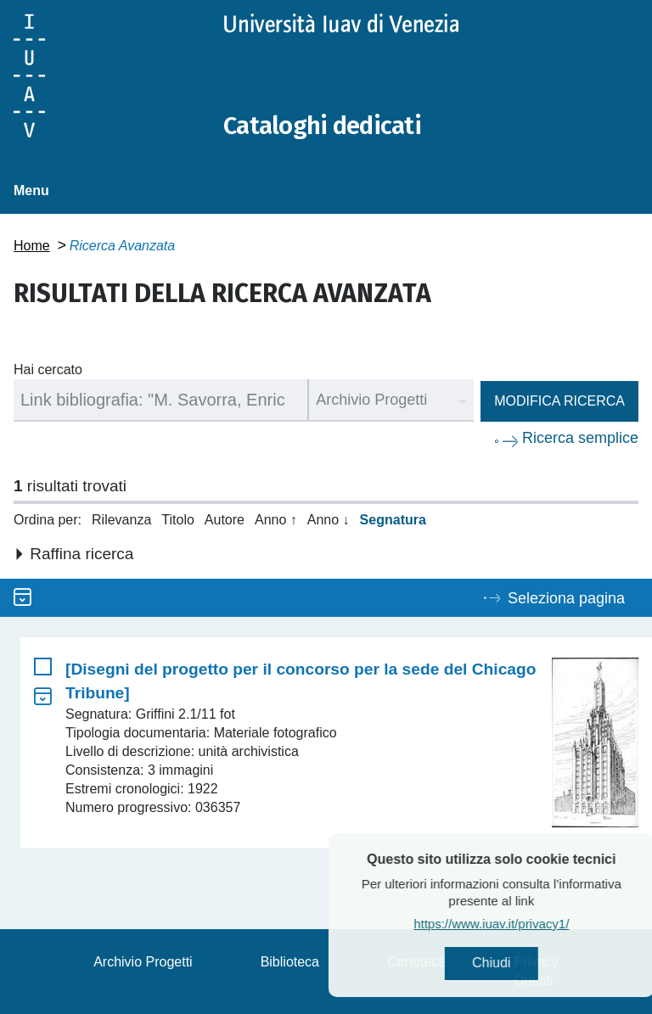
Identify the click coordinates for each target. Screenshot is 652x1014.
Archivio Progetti (143, 962)
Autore (224, 520)
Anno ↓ (328, 520)
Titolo (177, 520)
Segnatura (393, 520)
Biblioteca (290, 962)
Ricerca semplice (580, 437)
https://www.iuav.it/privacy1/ (526, 924)
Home (32, 245)
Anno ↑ (276, 520)
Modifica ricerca (559, 401)
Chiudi (526, 963)
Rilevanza (121, 520)
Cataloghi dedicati (325, 125)
